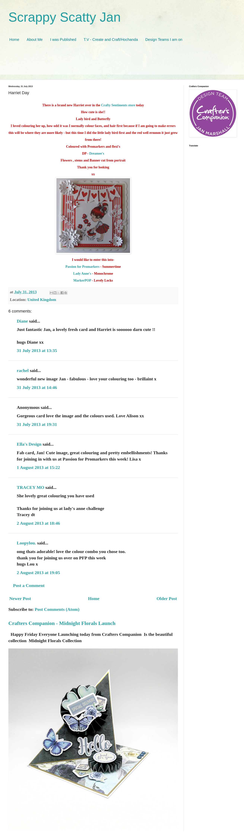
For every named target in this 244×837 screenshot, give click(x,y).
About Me (35, 39)
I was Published (63, 39)
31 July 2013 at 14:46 (37, 387)
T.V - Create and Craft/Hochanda (111, 39)
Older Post (166, 598)
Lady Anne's (82, 273)
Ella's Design (29, 444)
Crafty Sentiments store (118, 105)
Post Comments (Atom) (57, 609)
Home (14, 39)
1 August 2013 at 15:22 (38, 467)
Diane (22, 321)
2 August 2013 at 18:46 (38, 523)
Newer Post (20, 598)
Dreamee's (96, 153)
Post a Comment (29, 585)
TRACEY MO (30, 487)
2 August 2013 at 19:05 (38, 572)
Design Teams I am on (163, 39)
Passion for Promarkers (82, 266)
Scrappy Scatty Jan (64, 17)
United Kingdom (41, 299)
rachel (23, 370)
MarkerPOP (82, 280)
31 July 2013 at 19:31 (37, 424)
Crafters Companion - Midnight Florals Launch (61, 623)
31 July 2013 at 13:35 (37, 350)
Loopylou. (26, 543)
